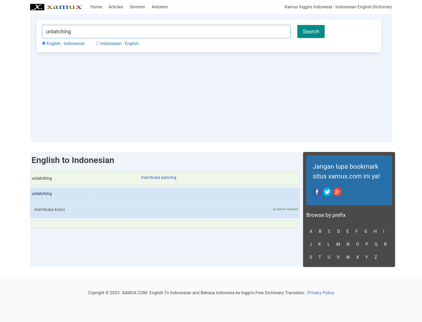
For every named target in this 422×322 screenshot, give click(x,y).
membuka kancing (158, 177)
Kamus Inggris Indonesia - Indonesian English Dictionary (338, 6)
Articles (115, 6)
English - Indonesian (63, 43)
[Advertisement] (208, 96)
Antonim (160, 6)
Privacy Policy (321, 292)
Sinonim (137, 6)
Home (96, 6)
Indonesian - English (117, 43)
